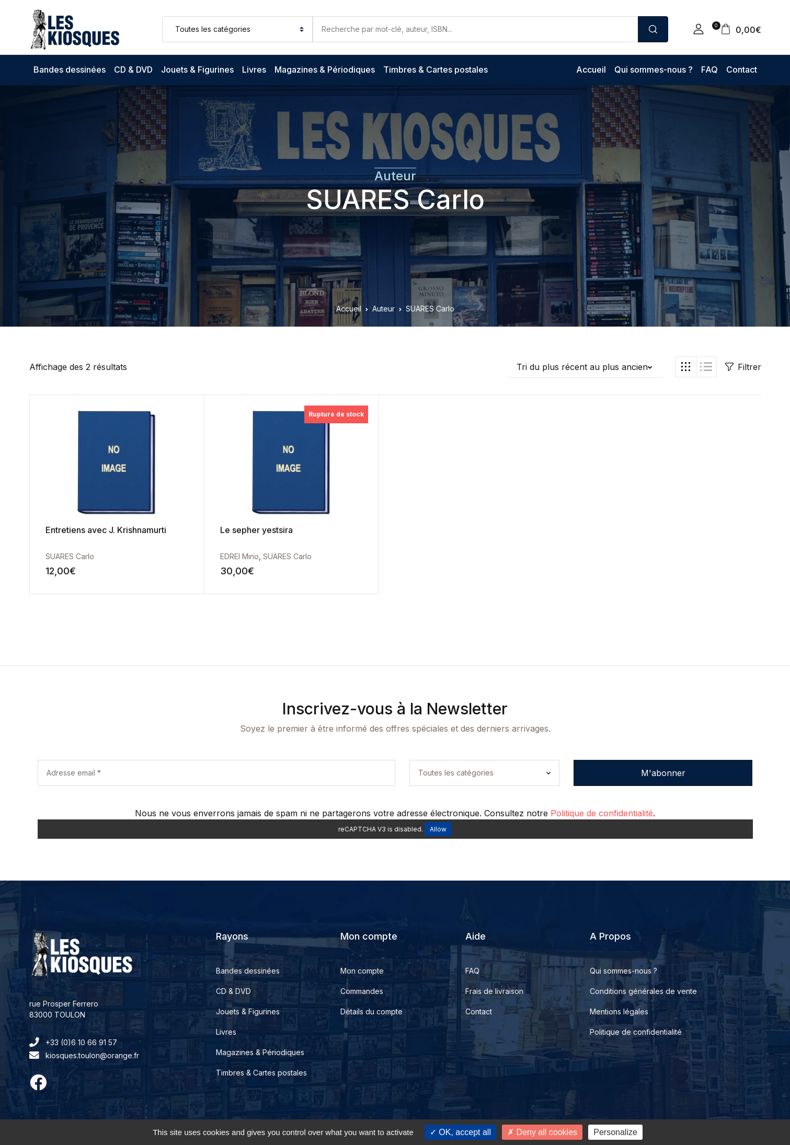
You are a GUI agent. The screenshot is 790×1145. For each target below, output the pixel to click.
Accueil (591, 69)
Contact (741, 69)
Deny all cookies (542, 1132)
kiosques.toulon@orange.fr (84, 1055)
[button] (698, 29)
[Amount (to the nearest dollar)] (475, 29)
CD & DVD (133, 69)
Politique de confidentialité (602, 813)
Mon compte (362, 970)
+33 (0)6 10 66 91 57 (73, 1042)
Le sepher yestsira (227, 530)
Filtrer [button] (743, 367)
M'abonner (663, 773)
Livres (254, 69)
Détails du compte (371, 1011)
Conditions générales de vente (643, 991)
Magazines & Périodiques (324, 69)
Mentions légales (619, 1011)
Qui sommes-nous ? (653, 69)
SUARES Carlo (395, 199)
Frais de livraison (494, 991)
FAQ (709, 69)
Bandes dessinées (69, 69)
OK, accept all (460, 1132)
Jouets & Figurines (197, 69)
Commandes (361, 991)
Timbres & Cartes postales (435, 69)
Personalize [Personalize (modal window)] (615, 1132)
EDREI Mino (210, 556)
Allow (438, 829)
